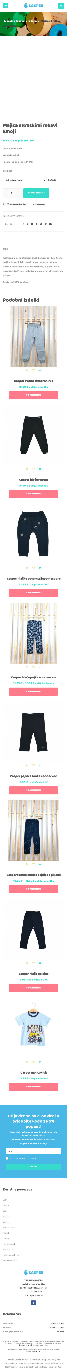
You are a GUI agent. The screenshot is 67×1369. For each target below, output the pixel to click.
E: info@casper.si (33, 1233)
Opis (5, 186)
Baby (5, 1137)
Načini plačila (9, 1187)
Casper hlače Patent (33, 417)
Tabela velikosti (10, 1165)
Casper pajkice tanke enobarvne (33, 714)
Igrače (5, 1154)
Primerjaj (40, 142)
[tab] (5, 187)
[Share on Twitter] (26, 161)
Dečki (5, 1148)
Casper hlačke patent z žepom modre (33, 516)
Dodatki (6, 1159)
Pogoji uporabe (9, 1181)
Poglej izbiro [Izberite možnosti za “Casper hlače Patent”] (34, 431)
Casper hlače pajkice (33, 911)
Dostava (6, 1176)
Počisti (52, 118)
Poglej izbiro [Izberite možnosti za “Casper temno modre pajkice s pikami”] (34, 826)
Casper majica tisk (33, 1010)
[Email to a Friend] (49, 161)
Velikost (7, 108)
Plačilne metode (10, 1198)
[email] (33, 1089)
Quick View (27, 308)
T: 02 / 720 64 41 (33, 1229)
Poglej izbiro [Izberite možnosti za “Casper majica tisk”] (34, 1024)
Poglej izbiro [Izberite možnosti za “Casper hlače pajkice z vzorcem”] (34, 629)
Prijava (33, 1104)
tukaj (37, 1289)
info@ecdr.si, (25, 1283)
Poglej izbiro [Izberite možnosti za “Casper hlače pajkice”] (34, 925)
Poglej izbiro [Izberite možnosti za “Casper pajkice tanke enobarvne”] (34, 728)
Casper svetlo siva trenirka (33, 318)
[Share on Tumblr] (36, 161)
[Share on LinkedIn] (31, 161)
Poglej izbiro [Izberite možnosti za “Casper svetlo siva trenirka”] (34, 332)
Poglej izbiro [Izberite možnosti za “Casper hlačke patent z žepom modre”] (34, 530)
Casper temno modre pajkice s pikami (33, 813)
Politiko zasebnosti (28, 1096)
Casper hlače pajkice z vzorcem (33, 615)
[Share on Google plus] (40, 161)
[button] (5, 5)
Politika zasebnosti (11, 1192)
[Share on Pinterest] (44, 161)
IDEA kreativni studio (48, 1363)
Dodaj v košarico (36, 130)
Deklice (6, 1143)
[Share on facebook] (22, 161)
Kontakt (6, 1170)
